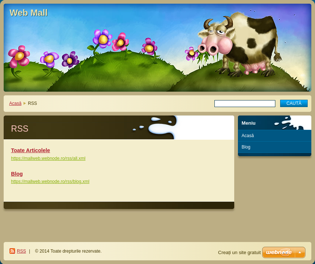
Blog (17, 174)
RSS (21, 251)
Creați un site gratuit (239, 252)
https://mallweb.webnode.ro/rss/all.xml (48, 158)
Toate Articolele (30, 150)
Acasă (15, 103)
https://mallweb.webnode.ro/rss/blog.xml (50, 181)
